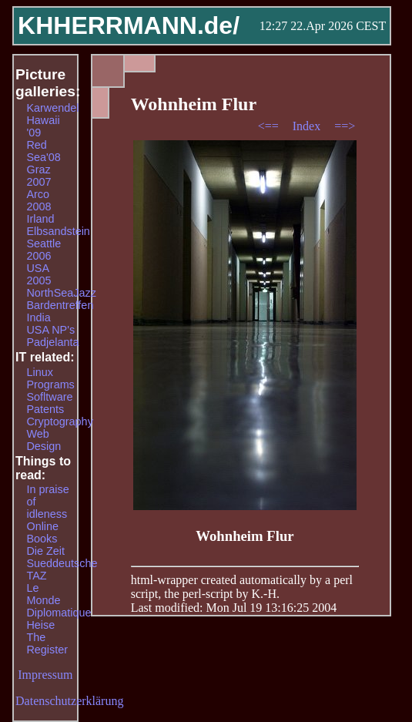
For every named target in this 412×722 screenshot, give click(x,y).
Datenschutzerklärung (69, 700)
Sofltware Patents (49, 403)
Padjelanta (52, 342)
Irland (40, 219)
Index (308, 126)
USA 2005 (38, 274)
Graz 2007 (38, 175)
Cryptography (59, 421)
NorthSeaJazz (60, 293)
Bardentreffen (59, 305)
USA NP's (50, 330)
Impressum (45, 674)
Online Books (42, 532)
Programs (50, 384)
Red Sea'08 (43, 151)
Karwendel (52, 108)
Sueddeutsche (61, 563)
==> (344, 126)
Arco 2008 (38, 200)
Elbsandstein (57, 231)
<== (270, 126)
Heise (40, 625)
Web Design (43, 440)
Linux (39, 372)
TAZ (36, 575)
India (38, 317)
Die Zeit (45, 551)
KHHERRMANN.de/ (128, 25)
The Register (47, 643)
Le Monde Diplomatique (58, 600)
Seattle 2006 (43, 249)
